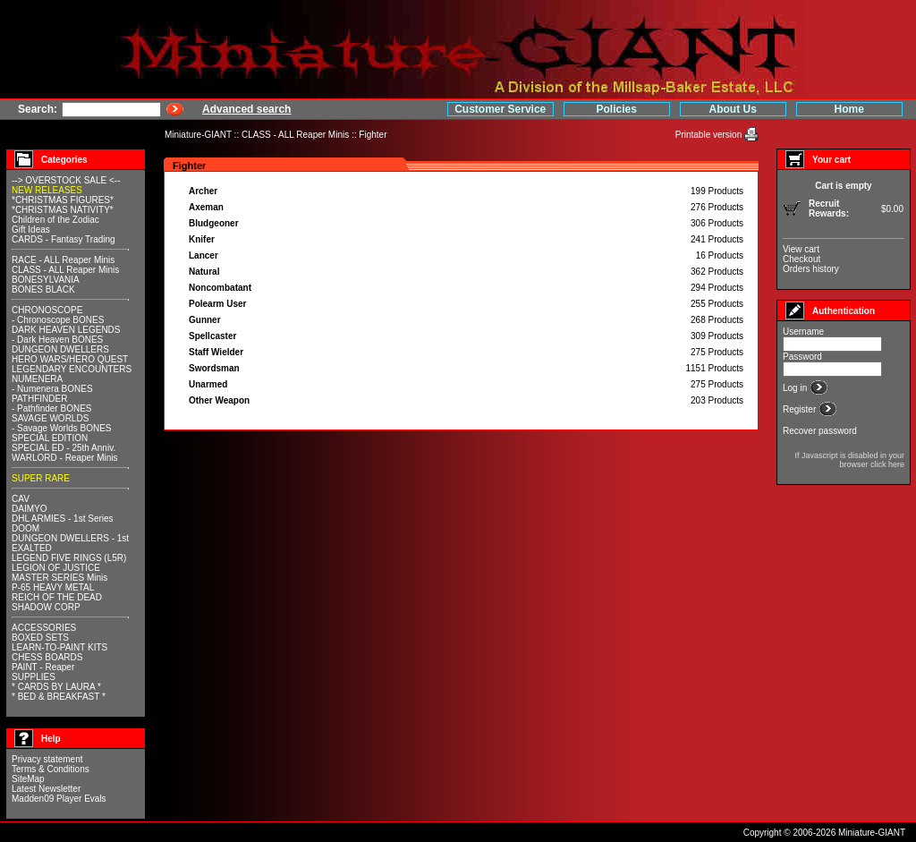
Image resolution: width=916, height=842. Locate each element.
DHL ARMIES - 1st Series (63, 518)
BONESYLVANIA (46, 280)
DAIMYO (29, 509)
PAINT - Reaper (43, 667)
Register (800, 409)
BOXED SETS (40, 637)
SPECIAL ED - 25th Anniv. (63, 448)
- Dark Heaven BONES (57, 339)
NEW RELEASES (47, 190)
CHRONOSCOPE (47, 310)
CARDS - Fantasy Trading (63, 239)
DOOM (25, 528)
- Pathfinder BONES (51, 408)
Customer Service (500, 109)
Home (849, 109)
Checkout (801, 259)
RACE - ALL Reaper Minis (63, 260)
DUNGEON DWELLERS (60, 349)
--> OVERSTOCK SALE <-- (66, 180)
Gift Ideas (31, 229)
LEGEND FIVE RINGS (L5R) (69, 558)
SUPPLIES (33, 677)
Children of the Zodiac (55, 220)
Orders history (811, 269)
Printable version (709, 135)
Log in (796, 388)
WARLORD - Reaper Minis (65, 458)
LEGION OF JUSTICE (56, 568)
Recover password (820, 431)
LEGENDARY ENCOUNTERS (71, 369)
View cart (801, 249)
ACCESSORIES (44, 628)
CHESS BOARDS (47, 657)
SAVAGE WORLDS (50, 418)
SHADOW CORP (46, 607)
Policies (617, 109)
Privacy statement (47, 759)
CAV (21, 499)
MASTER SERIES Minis (59, 578)
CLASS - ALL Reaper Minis (295, 135)
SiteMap (28, 779)
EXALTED (32, 548)
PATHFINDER (39, 399)
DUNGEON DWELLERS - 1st (70, 538)
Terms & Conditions (50, 769)
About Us (733, 109)
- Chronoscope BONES (58, 320)
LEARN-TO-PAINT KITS (59, 647)
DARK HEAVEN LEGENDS (66, 330)
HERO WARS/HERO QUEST (70, 359)
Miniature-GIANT (198, 135)
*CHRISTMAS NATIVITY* (63, 210)
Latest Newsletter (46, 789)
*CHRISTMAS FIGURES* (63, 200)
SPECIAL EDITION (50, 438)
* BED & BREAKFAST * (59, 697)
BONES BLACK (43, 289)
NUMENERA (37, 379)
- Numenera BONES (52, 389)
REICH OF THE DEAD (57, 597)
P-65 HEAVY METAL (53, 587)
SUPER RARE (41, 478)
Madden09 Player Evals (59, 799)
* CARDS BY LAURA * (56, 687)
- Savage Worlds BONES (62, 428)
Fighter (372, 135)
